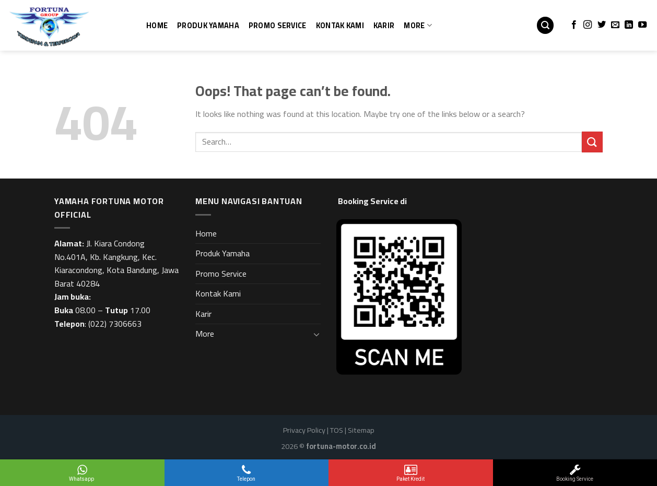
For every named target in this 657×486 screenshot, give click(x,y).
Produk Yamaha (208, 25)
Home (157, 25)
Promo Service (278, 25)
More (418, 25)
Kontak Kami (340, 25)
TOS (336, 430)
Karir (383, 25)
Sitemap (361, 430)
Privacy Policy (304, 430)
